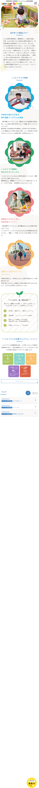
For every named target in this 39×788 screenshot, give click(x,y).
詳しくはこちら (19, 381)
